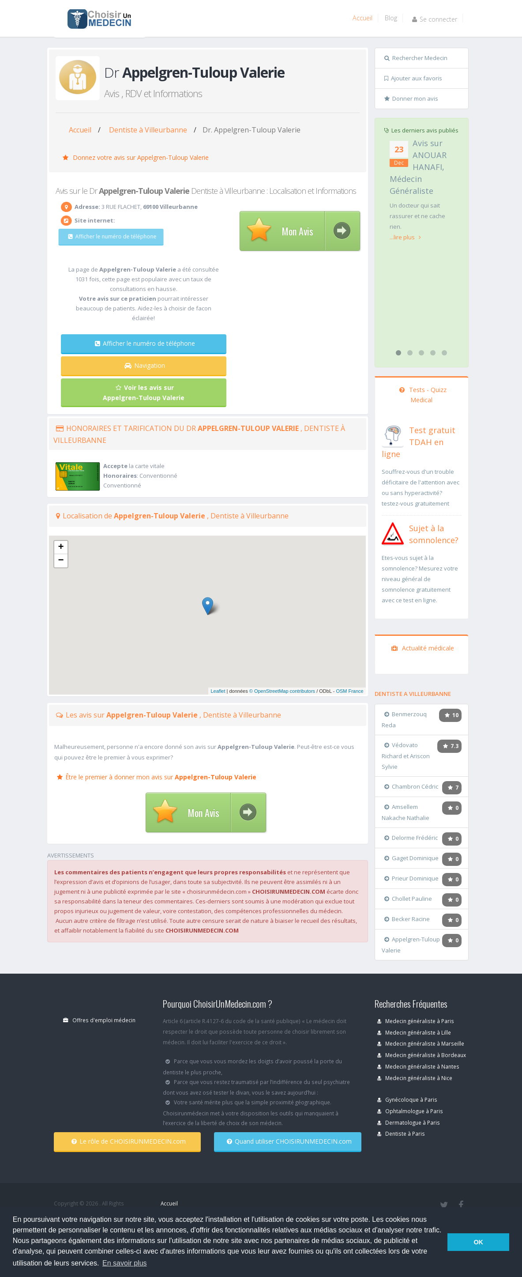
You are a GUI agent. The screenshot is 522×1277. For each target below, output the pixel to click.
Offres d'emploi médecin (99, 1020)
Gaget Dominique (411, 858)
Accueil (362, 18)
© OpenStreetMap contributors (282, 691)
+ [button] (61, 547)
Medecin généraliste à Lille (414, 1032)
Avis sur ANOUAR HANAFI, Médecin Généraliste (418, 167)
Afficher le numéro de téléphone (106, 236)
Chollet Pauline (408, 899)
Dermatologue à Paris (408, 1122)
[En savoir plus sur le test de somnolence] (393, 532)
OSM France (349, 691)
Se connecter (434, 19)
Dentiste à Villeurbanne (148, 130)
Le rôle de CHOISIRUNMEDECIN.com (128, 1141)
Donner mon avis (411, 98)
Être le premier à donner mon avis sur (156, 777)
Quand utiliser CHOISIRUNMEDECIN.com (289, 1141)
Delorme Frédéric (411, 838)
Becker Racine (407, 919)
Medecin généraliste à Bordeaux (421, 1054)
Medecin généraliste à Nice (414, 1077)
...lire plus (405, 237)
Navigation (144, 365)
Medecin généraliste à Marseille (420, 1043)
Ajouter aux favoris (413, 78)
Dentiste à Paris (401, 1133)
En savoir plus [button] (124, 1263)
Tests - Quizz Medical (423, 394)
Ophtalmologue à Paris (410, 1111)
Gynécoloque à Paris (407, 1099)
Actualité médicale (422, 648)
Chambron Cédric (411, 786)
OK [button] (478, 1242)
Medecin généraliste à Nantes (418, 1066)
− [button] (61, 560)
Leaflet (217, 691)
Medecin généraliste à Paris (415, 1020)
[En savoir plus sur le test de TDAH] (393, 434)
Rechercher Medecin (415, 58)
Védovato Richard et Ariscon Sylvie (406, 756)
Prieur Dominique (411, 878)
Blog (391, 18)
